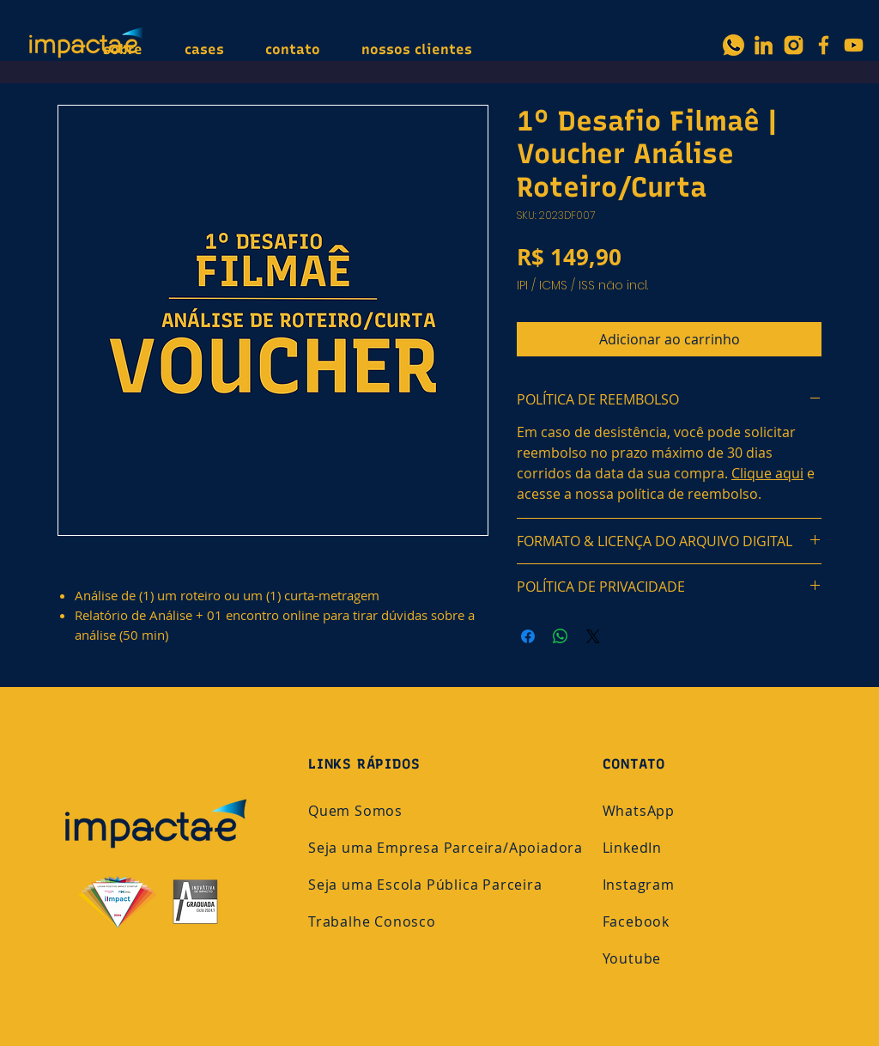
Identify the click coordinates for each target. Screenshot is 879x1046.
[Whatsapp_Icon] (733, 45)
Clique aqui (767, 473)
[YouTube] (853, 45)
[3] (793, 45)
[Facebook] (823, 45)
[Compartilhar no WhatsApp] (560, 636)
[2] (763, 45)
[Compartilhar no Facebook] (528, 636)
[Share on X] (593, 636)
